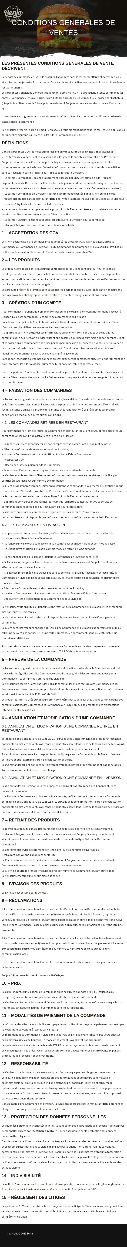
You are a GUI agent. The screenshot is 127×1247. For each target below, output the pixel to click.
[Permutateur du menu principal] (119, 14)
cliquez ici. (25, 1136)
